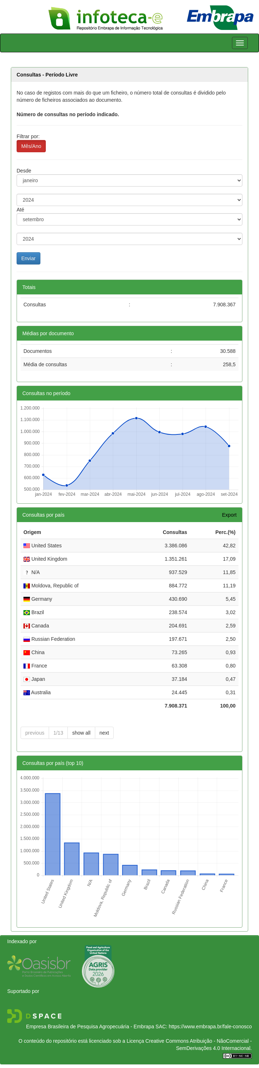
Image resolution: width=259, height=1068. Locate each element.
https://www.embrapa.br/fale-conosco (210, 1026)
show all (81, 733)
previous (34, 733)
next (104, 733)
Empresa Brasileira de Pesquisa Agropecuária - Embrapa (90, 1026)
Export (229, 515)
